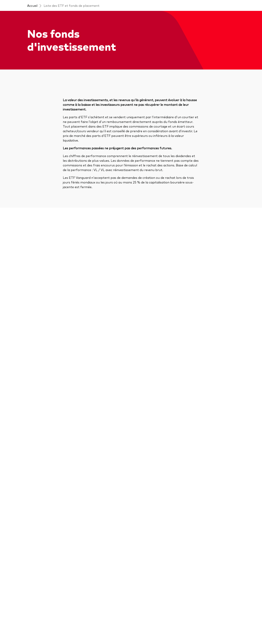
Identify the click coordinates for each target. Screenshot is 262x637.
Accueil (32, 5)
